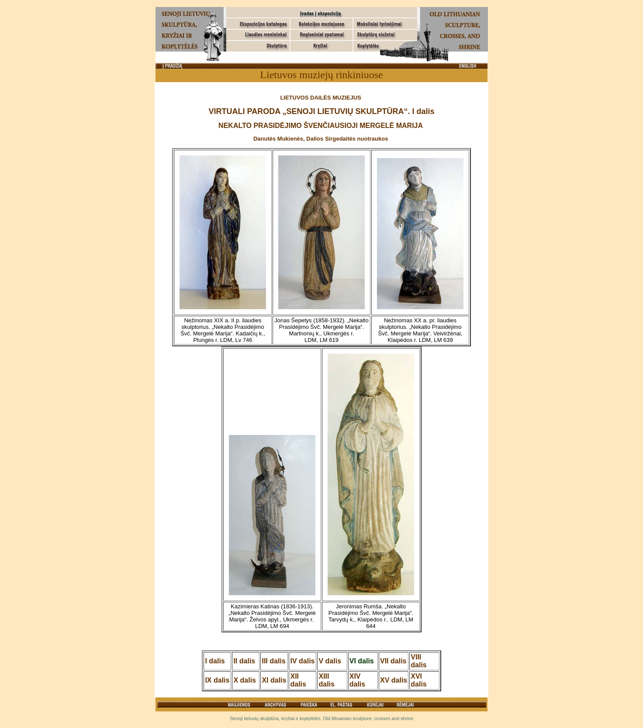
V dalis (329, 661)
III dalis (273, 661)
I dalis (215, 661)
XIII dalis (326, 680)
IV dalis (302, 661)
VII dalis (393, 661)
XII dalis (298, 680)
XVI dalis (418, 680)
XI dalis (274, 680)
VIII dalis (418, 661)
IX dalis (217, 680)
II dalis (244, 661)
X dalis (244, 680)
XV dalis (393, 680)
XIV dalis (357, 680)
